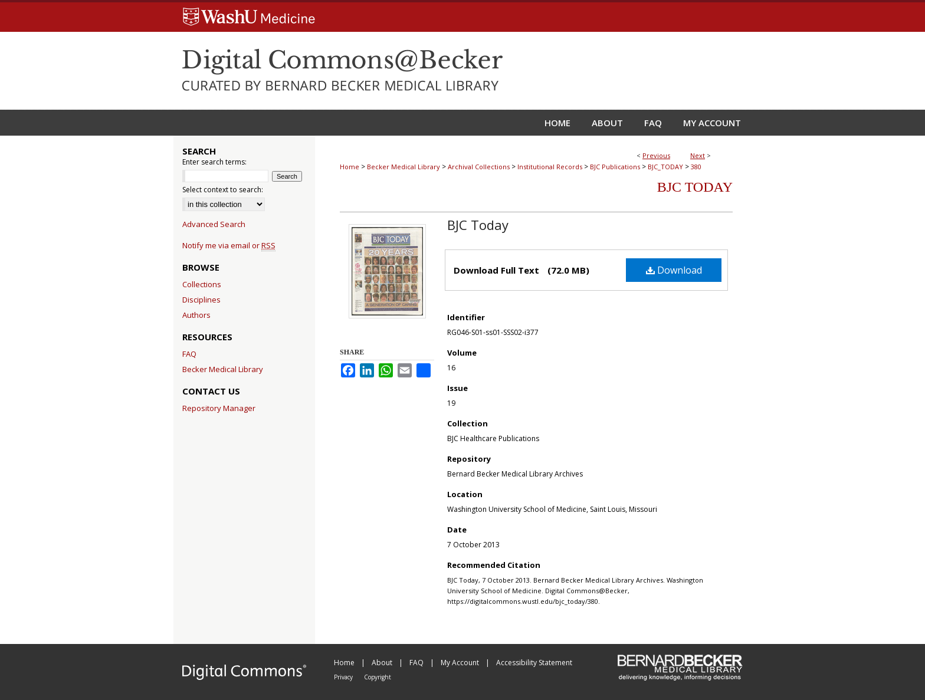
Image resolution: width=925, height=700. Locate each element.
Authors (196, 315)
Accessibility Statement (534, 663)
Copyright (377, 677)
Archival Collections (479, 166)
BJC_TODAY (665, 166)
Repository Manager (218, 408)
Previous (656, 155)
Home (349, 166)
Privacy (344, 677)
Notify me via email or (228, 245)
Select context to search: (222, 190)
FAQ (189, 354)
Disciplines (201, 299)
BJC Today (695, 187)
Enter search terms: (214, 162)
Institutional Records (549, 166)
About (383, 663)
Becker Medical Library (403, 166)
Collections (201, 284)
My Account (461, 663)
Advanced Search (213, 224)
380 (696, 166)
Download (674, 270)
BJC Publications (615, 166)
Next (697, 155)
